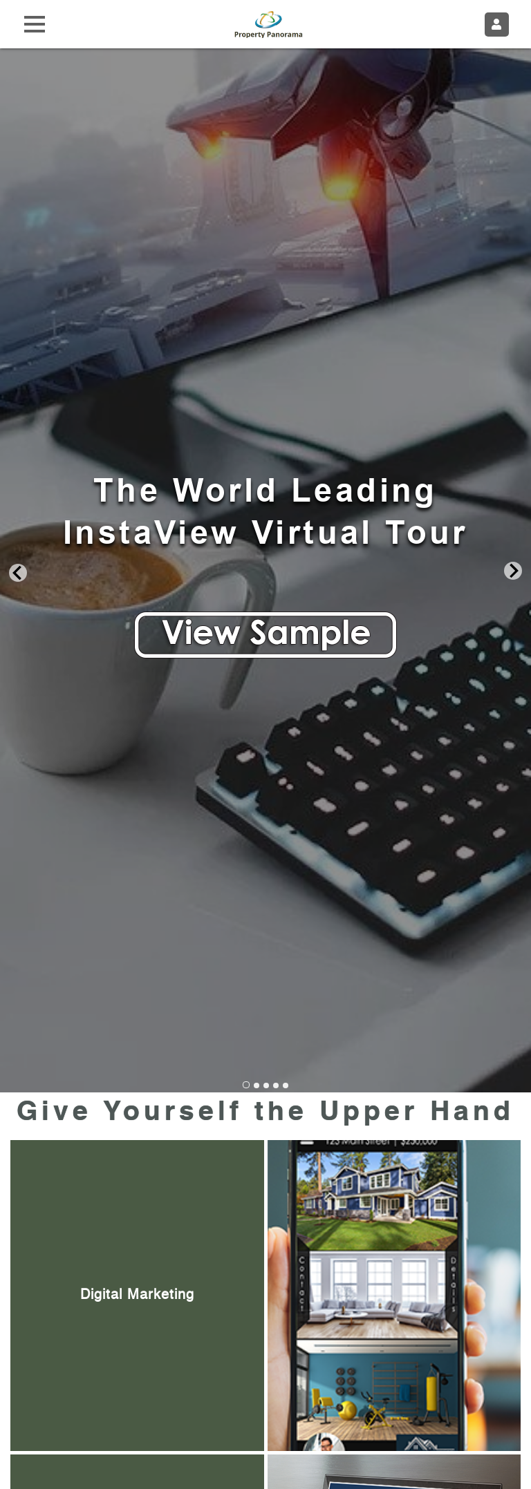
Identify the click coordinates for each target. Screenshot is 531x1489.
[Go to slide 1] (246, 1084)
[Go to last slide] (18, 572)
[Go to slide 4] (276, 1085)
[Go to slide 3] (266, 1085)
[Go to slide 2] (256, 1085)
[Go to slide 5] (285, 1085)
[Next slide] (513, 572)
